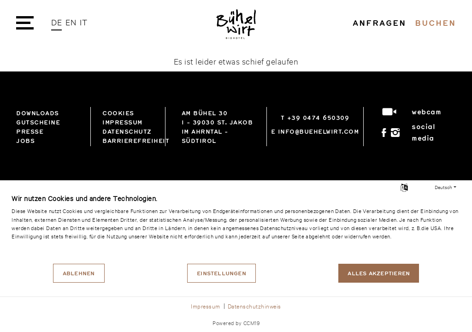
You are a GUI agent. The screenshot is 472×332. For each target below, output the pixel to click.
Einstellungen (221, 273)
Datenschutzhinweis (254, 306)
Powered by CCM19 (236, 322)
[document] (236, 227)
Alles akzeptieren (379, 273)
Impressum (205, 306)
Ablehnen (79, 273)
